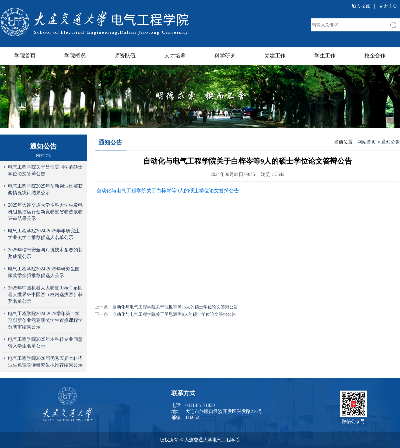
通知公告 (110, 142)
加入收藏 (360, 6)
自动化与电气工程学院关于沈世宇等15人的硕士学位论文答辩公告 (175, 306)
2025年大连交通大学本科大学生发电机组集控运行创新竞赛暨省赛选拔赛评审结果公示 (45, 212)
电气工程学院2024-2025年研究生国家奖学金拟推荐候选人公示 (44, 272)
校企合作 (375, 55)
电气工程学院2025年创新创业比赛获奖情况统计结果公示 (45, 189)
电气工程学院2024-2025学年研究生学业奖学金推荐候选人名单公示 (44, 234)
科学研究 (225, 55)
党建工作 (275, 55)
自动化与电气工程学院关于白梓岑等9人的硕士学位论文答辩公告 (167, 190)
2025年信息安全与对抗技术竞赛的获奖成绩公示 (45, 253)
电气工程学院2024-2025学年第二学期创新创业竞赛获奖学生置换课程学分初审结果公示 (45, 320)
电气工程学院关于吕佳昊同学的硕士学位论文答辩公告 (45, 170)
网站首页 (366, 142)
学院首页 (25, 55)
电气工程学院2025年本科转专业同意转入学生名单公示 (45, 343)
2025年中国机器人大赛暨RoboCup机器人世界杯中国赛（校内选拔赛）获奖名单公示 (45, 294)
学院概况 (75, 55)
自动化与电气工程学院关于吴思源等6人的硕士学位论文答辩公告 (174, 314)
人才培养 (175, 55)
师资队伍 (125, 55)
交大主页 (388, 6)
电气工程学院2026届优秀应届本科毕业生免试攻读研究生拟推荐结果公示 (45, 362)
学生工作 (325, 55)
